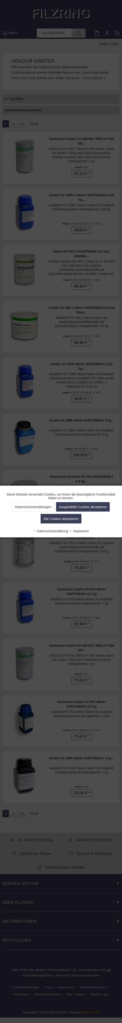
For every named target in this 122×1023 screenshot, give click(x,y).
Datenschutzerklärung (50, 531)
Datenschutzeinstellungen (33, 507)
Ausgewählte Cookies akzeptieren (83, 507)
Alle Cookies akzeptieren (60, 519)
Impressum (79, 531)
